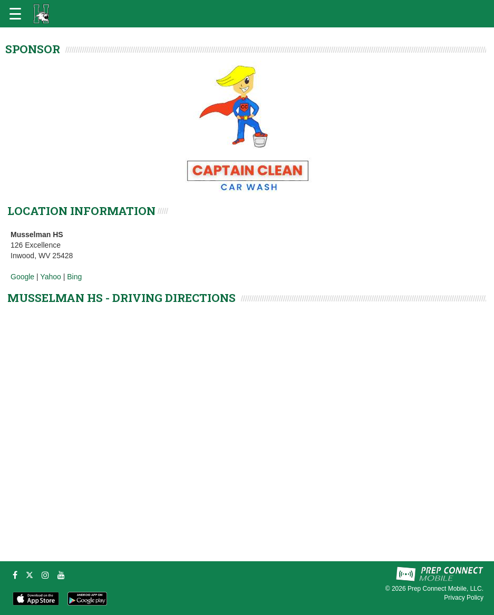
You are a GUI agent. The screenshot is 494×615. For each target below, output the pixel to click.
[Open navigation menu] (15, 14)
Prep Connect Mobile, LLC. (445, 588)
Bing (74, 276)
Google (22, 276)
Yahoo (50, 276)
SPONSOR (32, 49)
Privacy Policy (463, 597)
